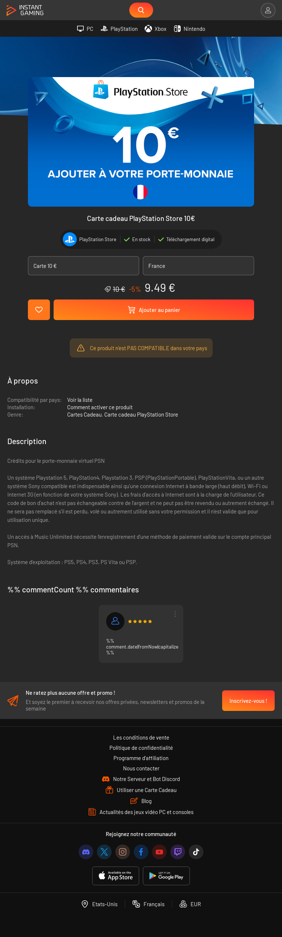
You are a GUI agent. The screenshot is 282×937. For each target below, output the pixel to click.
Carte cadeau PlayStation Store (141, 415)
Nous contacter (141, 768)
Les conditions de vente (141, 737)
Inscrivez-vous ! (248, 700)
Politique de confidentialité (141, 747)
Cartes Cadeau (84, 415)
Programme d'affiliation (141, 758)
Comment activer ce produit (100, 407)
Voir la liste (80, 400)
